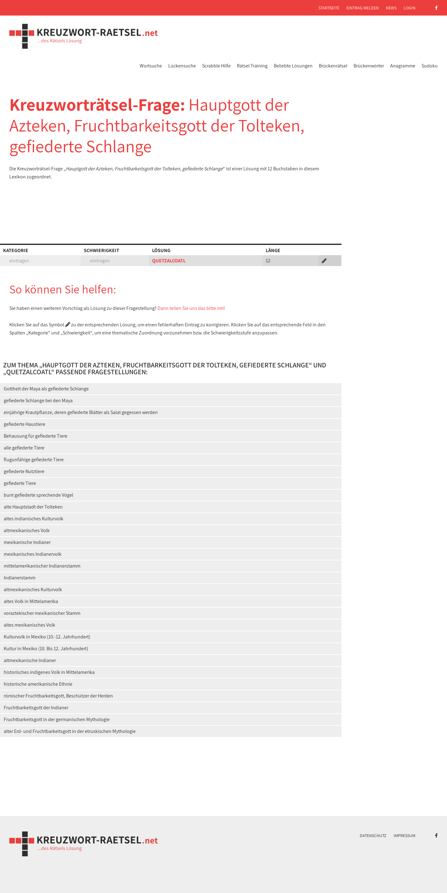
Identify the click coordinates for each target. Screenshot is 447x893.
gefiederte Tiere (20, 483)
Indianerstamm (19, 577)
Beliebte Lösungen (293, 65)
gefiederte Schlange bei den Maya (38, 400)
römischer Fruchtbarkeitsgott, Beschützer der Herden (58, 696)
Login (409, 8)
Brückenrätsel (333, 65)
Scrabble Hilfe (216, 65)
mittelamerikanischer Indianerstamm (42, 566)
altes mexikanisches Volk (29, 625)
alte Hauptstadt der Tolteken (33, 507)
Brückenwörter (369, 65)
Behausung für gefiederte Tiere (35, 436)
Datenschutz (373, 835)
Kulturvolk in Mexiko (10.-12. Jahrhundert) (47, 636)
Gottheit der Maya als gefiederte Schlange (46, 388)
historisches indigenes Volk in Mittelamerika (49, 672)
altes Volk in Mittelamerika (31, 601)
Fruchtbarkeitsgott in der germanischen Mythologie (57, 719)
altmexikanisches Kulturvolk (33, 589)
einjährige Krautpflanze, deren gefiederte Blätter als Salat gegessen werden (81, 412)
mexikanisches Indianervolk (32, 554)
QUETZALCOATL (169, 260)
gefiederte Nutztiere (24, 471)
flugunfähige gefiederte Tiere (34, 459)
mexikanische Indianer (27, 542)
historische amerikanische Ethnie (38, 684)
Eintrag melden (362, 8)
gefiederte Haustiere (24, 424)
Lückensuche (182, 65)
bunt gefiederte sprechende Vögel (38, 495)
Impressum (404, 835)
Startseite (328, 8)
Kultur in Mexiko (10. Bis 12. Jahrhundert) (46, 648)
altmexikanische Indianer (30, 660)
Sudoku (430, 65)
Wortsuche (151, 65)
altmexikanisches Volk (27, 530)
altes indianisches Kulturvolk (33, 518)
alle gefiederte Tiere (24, 447)
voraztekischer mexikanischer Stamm (42, 613)
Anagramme (402, 65)
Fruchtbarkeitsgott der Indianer (36, 707)
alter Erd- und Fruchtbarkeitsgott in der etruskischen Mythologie (70, 731)
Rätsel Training (252, 65)
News (391, 8)
